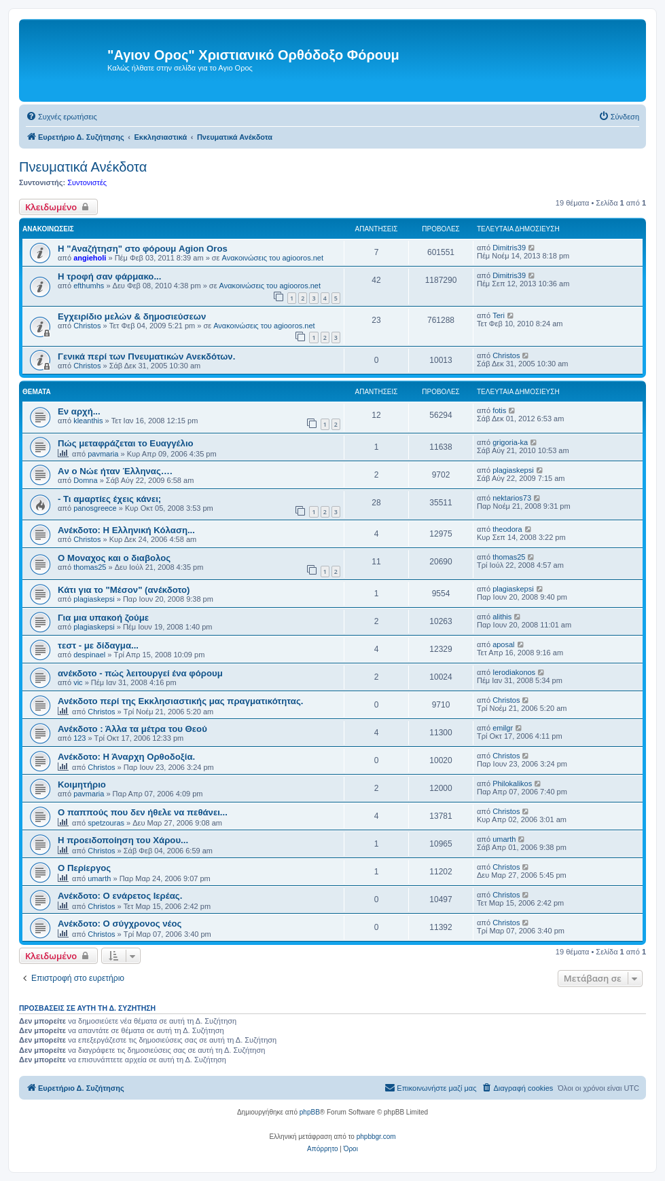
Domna (85, 480)
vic (77, 682)
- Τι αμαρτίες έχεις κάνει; (109, 499)
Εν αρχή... (79, 411)
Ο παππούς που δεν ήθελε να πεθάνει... (143, 812)
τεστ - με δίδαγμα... (98, 645)
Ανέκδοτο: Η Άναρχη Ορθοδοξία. (126, 757)
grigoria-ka (510, 442)
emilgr (502, 728)
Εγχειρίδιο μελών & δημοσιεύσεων (132, 316)
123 (79, 738)
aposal (503, 644)
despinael (89, 655)
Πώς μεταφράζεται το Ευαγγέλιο (126, 443)
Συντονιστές (87, 182)
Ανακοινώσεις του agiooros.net (272, 258)
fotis (499, 410)
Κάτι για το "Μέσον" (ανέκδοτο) (124, 590)
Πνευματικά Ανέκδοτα (83, 166)
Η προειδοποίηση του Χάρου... (123, 840)
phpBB (310, 1112)
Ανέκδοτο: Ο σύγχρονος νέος (119, 923)
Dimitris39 (509, 248)
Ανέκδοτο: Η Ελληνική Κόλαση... (126, 530)
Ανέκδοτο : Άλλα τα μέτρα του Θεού (132, 729)
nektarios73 (511, 498)
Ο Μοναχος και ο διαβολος (114, 558)
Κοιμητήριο (82, 784)
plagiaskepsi (513, 470)
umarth (504, 839)
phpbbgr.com (376, 1136)
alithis (501, 617)
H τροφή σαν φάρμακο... (109, 276)
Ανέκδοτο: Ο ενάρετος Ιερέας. (120, 896)
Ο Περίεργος (84, 868)
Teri (498, 315)
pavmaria (103, 454)
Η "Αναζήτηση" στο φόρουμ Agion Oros (143, 249)
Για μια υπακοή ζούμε (103, 618)
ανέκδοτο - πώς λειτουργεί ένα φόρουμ (140, 673)
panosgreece (95, 508)
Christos (87, 326)
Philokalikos (512, 783)
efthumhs (88, 286)
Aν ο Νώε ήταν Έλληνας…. (115, 471)
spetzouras (106, 823)
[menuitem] (61, 117)
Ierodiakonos (513, 672)
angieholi (89, 258)
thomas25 (89, 567)
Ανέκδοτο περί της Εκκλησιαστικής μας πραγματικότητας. (180, 701)
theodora (507, 529)
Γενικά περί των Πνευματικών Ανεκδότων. (146, 356)
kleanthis (88, 421)
